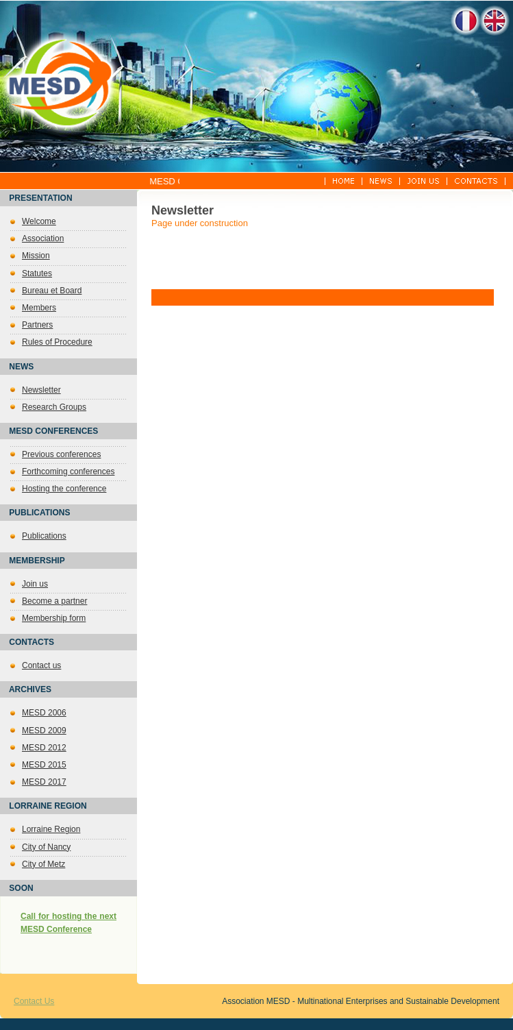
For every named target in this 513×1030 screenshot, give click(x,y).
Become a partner (54, 601)
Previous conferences (61, 454)
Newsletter (41, 390)
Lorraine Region (51, 829)
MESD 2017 (44, 782)
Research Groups (54, 407)
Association (43, 238)
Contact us (41, 665)
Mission (36, 255)
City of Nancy (46, 847)
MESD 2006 (44, 713)
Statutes (37, 273)
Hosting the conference (64, 488)
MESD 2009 (44, 730)
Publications (44, 536)
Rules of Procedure (57, 342)
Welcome (39, 221)
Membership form (54, 618)
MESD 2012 (44, 747)
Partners (37, 325)
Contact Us (34, 1001)
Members (39, 307)
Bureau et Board (52, 290)
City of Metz (43, 864)
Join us (35, 584)
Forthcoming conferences (68, 471)
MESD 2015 (44, 765)
